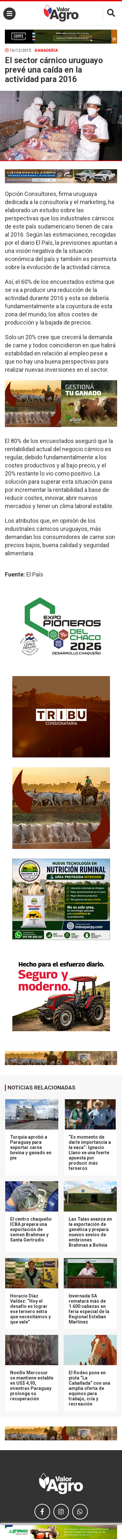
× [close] (110, 1529)
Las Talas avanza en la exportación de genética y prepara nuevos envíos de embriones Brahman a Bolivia (90, 1232)
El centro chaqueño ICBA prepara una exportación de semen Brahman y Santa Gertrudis (31, 1229)
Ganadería (46, 50)
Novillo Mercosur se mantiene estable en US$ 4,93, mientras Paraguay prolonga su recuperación (31, 1385)
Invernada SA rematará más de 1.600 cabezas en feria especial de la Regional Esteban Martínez (89, 1308)
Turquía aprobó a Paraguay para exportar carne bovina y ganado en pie (30, 1147)
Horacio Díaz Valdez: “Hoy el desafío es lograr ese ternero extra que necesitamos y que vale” (30, 1308)
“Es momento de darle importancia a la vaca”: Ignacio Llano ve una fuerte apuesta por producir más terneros (90, 1152)
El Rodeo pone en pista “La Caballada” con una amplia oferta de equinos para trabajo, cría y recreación (89, 1388)
